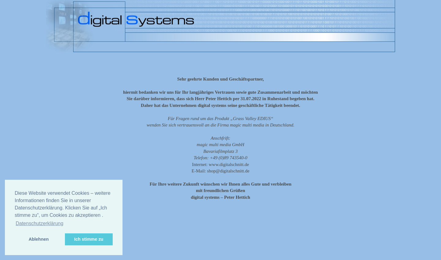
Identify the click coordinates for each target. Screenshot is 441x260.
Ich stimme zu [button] (88, 239)
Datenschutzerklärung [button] (39, 223)
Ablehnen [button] (38, 239)
